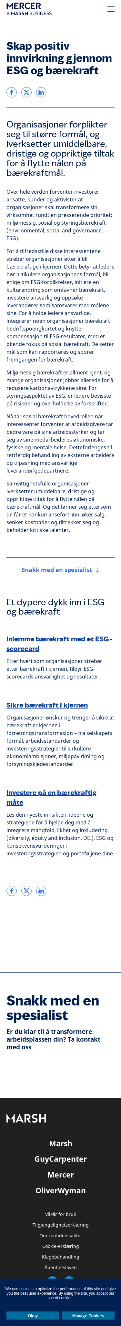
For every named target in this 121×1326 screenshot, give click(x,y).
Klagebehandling (60, 1257)
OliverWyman (60, 1190)
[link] (11, 92)
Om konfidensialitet (60, 1235)
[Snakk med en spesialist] (61, 570)
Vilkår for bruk (60, 1214)
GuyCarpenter (61, 1159)
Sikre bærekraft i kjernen (47, 705)
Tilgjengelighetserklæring (61, 1225)
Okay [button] (33, 1316)
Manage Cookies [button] (88, 1316)
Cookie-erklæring (60, 1246)
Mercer (60, 1174)
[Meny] (111, 9)
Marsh (60, 1143)
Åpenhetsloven (61, 1267)
